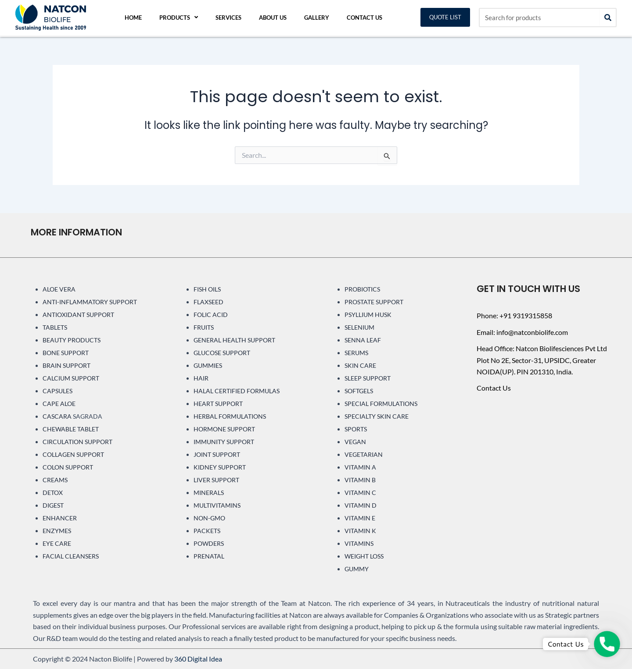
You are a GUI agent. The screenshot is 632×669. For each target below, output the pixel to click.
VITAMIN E (360, 518)
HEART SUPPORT (218, 403)
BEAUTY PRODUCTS (72, 340)
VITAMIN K (360, 530)
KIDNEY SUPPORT (220, 467)
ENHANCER (60, 518)
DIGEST (53, 505)
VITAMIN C (360, 492)
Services (228, 17)
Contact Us (364, 17)
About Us (273, 17)
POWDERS (209, 543)
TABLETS (55, 327)
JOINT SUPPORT (217, 454)
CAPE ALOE (59, 403)
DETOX (53, 492)
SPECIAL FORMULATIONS (381, 403)
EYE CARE (57, 543)
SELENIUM (359, 327)
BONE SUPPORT (66, 352)
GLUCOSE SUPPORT (222, 352)
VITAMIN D (361, 505)
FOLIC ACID (211, 314)
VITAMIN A (360, 467)
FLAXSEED (208, 302)
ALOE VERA (59, 289)
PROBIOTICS (362, 289)
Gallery (316, 17)
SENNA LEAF (363, 340)
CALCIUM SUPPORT (71, 378)
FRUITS (204, 327)
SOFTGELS (359, 391)
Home (133, 17)
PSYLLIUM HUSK (368, 314)
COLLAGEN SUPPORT (73, 454)
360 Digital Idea (198, 659)
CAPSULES (57, 391)
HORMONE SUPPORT (224, 429)
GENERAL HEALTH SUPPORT (234, 340)
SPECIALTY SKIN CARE (377, 416)
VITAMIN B (360, 480)
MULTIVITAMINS (217, 505)
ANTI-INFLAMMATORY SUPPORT (90, 302)
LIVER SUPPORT (216, 480)
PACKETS (207, 530)
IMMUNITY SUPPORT (224, 441)
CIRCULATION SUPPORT (77, 441)
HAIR (201, 378)
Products (178, 17)
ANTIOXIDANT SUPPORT (78, 314)
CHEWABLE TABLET (71, 429)
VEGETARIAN (364, 454)
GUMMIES (208, 365)
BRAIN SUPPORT (66, 365)
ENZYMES (57, 530)
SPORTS (356, 429)
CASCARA (57, 416)
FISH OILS (207, 289)
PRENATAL (209, 556)
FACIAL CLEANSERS (71, 556)
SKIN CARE (360, 365)
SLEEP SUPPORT (368, 378)
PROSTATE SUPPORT (374, 302)
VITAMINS (359, 543)
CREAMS (55, 480)
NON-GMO (209, 518)
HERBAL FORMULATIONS (230, 416)
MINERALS (209, 492)
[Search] (608, 17)
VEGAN (355, 441)
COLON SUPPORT (68, 467)
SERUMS (356, 352)
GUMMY (357, 569)
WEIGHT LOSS (364, 556)
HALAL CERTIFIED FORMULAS (237, 391)
